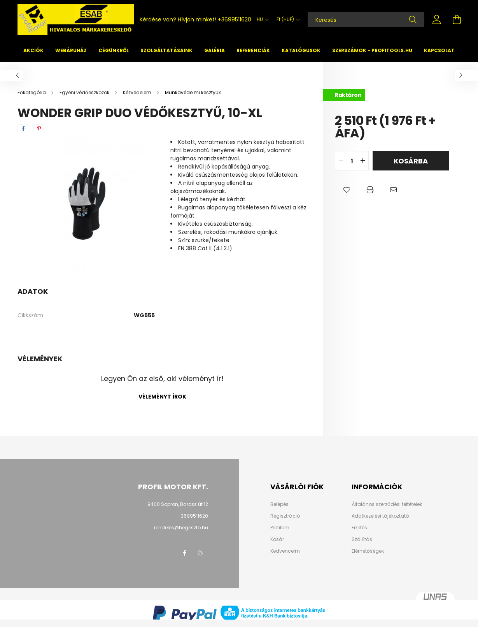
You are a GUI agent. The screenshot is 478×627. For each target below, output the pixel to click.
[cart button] (457, 19)
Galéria (214, 50)
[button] (346, 190)
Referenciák (253, 50)
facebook (185, 553)
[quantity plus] (362, 161)
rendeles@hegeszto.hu (181, 527)
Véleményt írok (162, 396)
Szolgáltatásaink (166, 50)
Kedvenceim (285, 551)
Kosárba (411, 161)
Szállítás (362, 539)
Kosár (277, 539)
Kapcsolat (439, 50)
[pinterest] (39, 128)
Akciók (33, 50)
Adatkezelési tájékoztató (380, 516)
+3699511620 (234, 19)
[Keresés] (366, 19)
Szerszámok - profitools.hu (372, 50)
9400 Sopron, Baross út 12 (177, 504)
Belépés (279, 504)
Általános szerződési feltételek (387, 504)
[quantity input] (352, 160)
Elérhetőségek (368, 551)
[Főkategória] (32, 92)
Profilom (279, 527)
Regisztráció (285, 516)
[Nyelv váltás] (261, 19)
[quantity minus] (341, 161)
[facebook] (23, 128)
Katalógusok (301, 50)
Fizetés (359, 527)
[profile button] (437, 19)
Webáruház (71, 50)
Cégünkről (113, 50)
